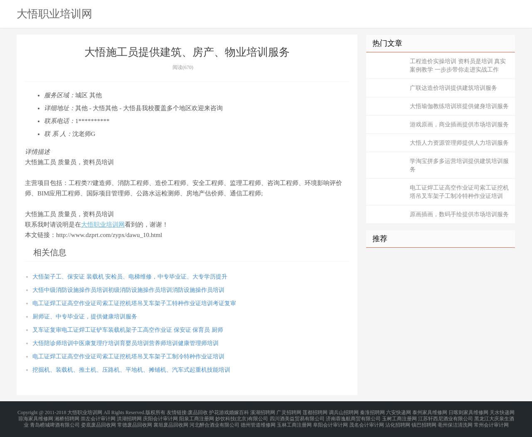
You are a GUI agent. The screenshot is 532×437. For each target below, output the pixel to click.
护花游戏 (219, 412)
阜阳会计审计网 (330, 422)
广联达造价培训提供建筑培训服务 (453, 88)
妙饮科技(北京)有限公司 (241, 417)
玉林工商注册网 (294, 422)
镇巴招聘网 (423, 422)
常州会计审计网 (491, 422)
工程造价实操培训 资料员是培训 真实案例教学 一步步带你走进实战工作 (458, 65)
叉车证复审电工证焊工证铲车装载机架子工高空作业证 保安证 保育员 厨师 (127, 330)
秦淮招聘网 (372, 412)
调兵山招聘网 (344, 412)
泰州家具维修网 (429, 412)
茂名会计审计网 (366, 422)
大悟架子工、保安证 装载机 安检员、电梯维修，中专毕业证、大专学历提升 (129, 277)
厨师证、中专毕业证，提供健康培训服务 (84, 317)
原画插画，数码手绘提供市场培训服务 (459, 214)
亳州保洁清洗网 (455, 422)
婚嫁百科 (239, 412)
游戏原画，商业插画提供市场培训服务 (459, 124)
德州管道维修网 (258, 422)
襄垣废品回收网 (170, 422)
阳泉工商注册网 (196, 417)
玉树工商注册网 (399, 417)
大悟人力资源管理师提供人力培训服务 (459, 143)
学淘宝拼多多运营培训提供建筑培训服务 (459, 165)
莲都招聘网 (315, 412)
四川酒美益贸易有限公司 (297, 417)
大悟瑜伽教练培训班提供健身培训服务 (459, 106)
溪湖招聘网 (262, 412)
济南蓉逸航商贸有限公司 (353, 417)
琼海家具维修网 (35, 417)
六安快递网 (398, 412)
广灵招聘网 (288, 412)
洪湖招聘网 (129, 417)
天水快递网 (502, 412)
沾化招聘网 (397, 422)
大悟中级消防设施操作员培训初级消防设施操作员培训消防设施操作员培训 (128, 290)
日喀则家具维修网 (468, 412)
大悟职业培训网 (54, 13)
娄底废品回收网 (98, 422)
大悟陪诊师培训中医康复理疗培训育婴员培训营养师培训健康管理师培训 (125, 343)
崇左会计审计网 (98, 417)
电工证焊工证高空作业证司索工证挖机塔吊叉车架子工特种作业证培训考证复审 (134, 303)
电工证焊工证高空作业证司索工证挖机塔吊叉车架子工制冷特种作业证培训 (128, 356)
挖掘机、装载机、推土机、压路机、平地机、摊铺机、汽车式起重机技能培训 (131, 370)
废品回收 (198, 412)
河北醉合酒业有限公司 (214, 422)
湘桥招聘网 (66, 417)
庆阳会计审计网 (160, 417)
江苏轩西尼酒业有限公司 (445, 417)
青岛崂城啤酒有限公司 (55, 422)
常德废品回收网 (134, 422)
